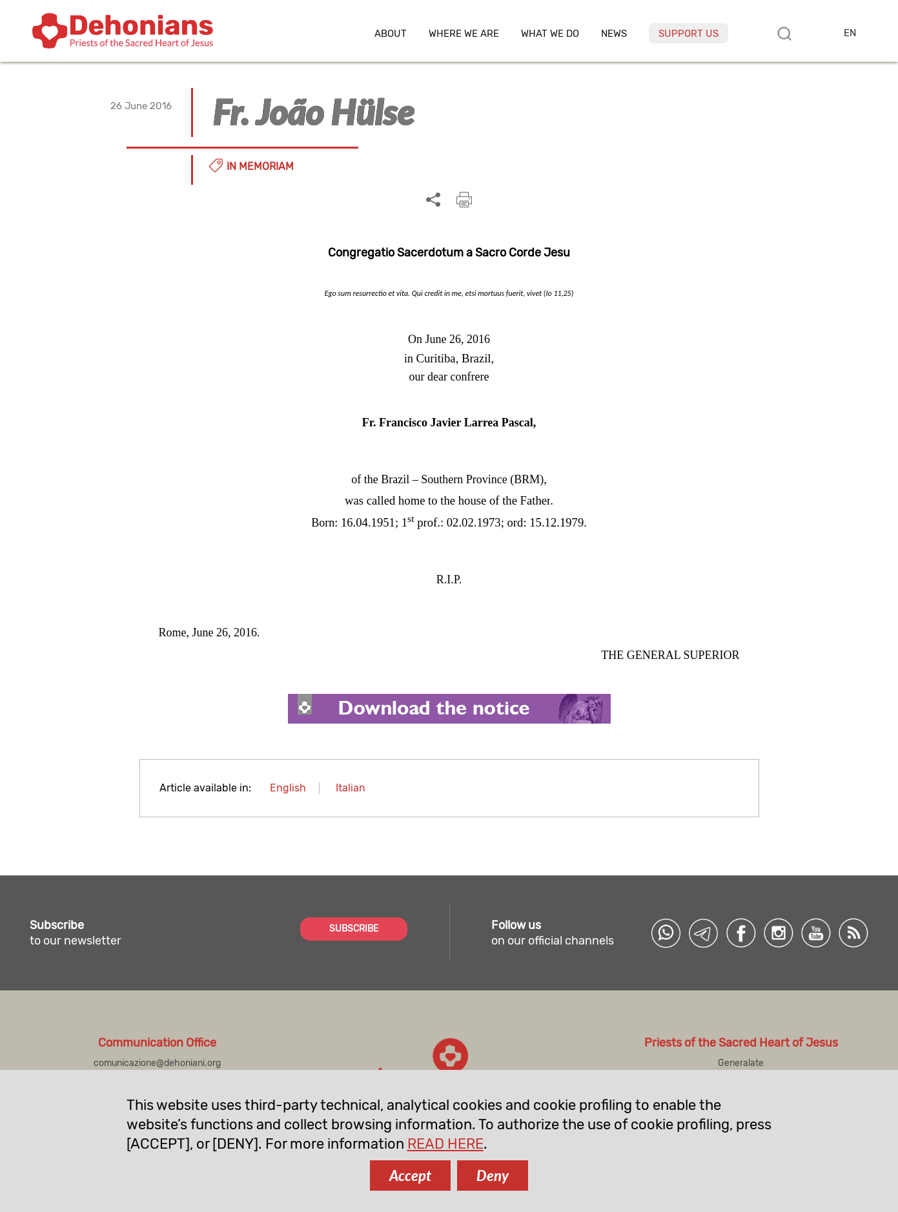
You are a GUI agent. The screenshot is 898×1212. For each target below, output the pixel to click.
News (614, 34)
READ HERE (445, 1144)
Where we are (464, 34)
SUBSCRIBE (353, 928)
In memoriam (260, 166)
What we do (550, 34)
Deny (492, 1175)
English (288, 788)
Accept (410, 1175)
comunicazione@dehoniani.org (157, 1063)
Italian (350, 788)
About (390, 34)
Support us (688, 33)
